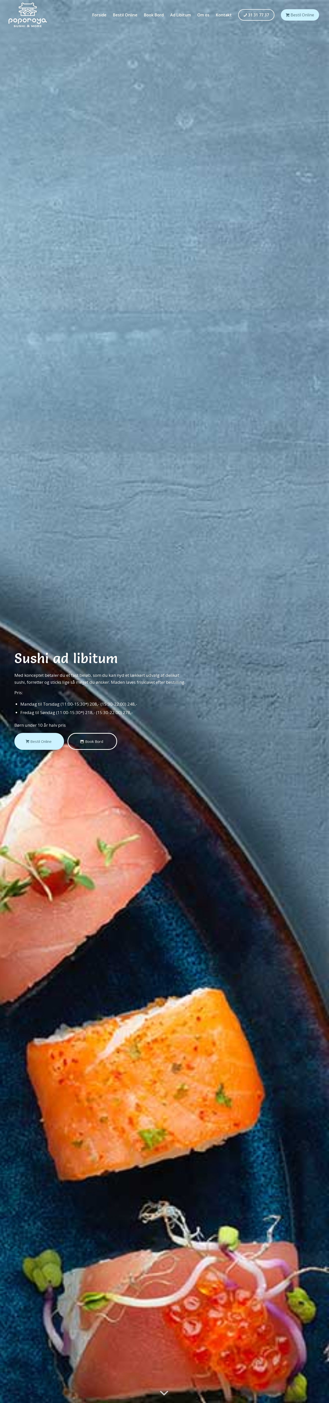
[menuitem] (99, 15)
